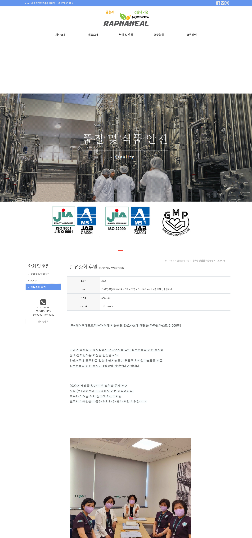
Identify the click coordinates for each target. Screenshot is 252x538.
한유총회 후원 (37, 287)
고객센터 (191, 34)
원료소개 (93, 34)
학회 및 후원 (126, 34)
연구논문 (159, 34)
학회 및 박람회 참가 (39, 274)
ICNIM (32, 280)
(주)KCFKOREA (65, 3)
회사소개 (60, 34)
